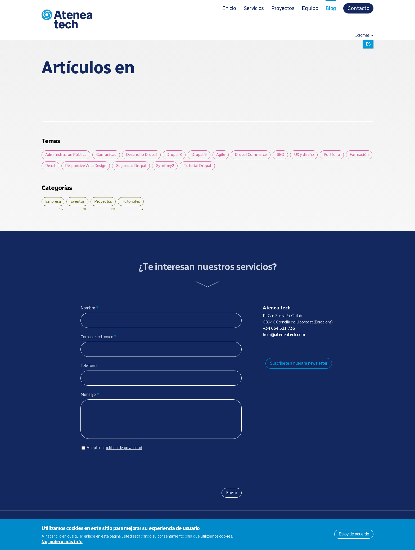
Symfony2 (203, 166)
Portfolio (346, 154)
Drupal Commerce (260, 154)
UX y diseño (316, 154)
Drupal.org (266, 350)
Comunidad (108, 154)
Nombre (89, 310)
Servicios (253, 8)
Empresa (54, 203)
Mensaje (89, 396)
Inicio (229, 8)
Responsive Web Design (119, 166)
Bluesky (283, 350)
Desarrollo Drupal (144, 154)
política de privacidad (123, 455)
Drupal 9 (205, 154)
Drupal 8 (178, 154)
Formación (55, 166)
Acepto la (114, 455)
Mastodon (275, 350)
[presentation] (120, 475)
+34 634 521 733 (279, 330)
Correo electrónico (98, 339)
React (81, 166)
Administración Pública (66, 154)
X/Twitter (292, 350)
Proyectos (282, 8)
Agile (228, 154)
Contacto (358, 8)
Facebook (300, 350)
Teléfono (88, 368)
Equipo (310, 8)
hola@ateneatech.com (284, 336)
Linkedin (309, 350)
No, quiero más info (62, 541)
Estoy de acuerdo (354, 534)
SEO (291, 154)
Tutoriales (137, 203)
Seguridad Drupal (167, 166)
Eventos (80, 203)
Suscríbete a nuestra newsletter (299, 365)
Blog (331, 8)
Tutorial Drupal (236, 166)
